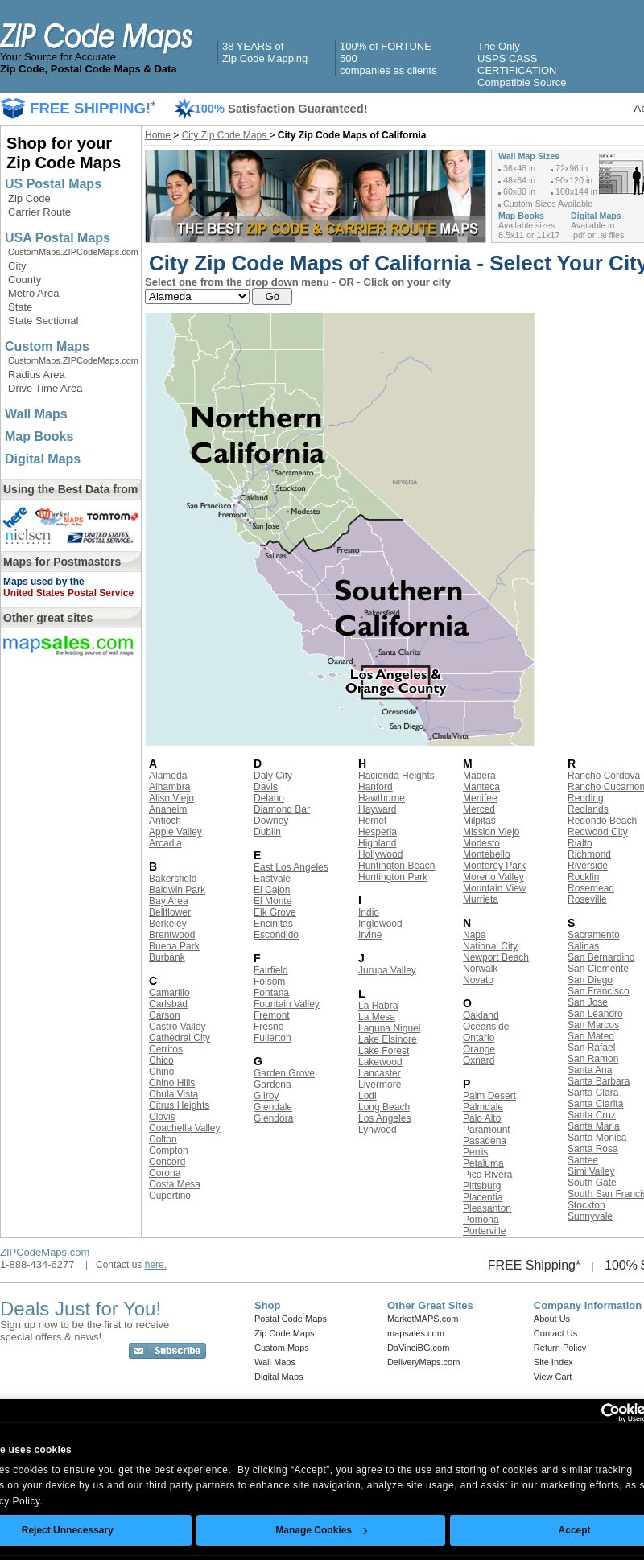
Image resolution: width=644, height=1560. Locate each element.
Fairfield (271, 970)
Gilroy (266, 1095)
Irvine (370, 935)
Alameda (168, 775)
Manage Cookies (321, 1530)
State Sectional (43, 321)
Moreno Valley (493, 877)
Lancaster (379, 1073)
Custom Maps (47, 346)
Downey (271, 820)
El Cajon (272, 889)
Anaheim (168, 809)
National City (490, 946)
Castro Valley (177, 1026)
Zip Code (29, 198)
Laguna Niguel (389, 1028)
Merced (479, 809)
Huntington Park (392, 877)
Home (158, 135)
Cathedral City (179, 1037)
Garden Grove (284, 1073)
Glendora (273, 1118)
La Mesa (376, 1017)
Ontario (478, 1037)
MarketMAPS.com (423, 1318)
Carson (164, 1015)
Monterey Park (494, 865)
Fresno (268, 1026)
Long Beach (384, 1107)
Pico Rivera (487, 1174)
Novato (478, 980)
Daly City (273, 775)
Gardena (272, 1084)
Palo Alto (482, 1118)
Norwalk (480, 968)
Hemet (372, 820)
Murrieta (480, 899)
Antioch (165, 820)
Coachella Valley (185, 1128)
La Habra (378, 1005)
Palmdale (483, 1107)
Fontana (271, 992)
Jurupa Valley (387, 970)
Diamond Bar (282, 809)
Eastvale (272, 878)
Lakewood (380, 1062)
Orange (479, 1049)
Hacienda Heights (396, 775)
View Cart (553, 1376)
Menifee (480, 798)
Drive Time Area (45, 388)
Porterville (484, 1231)
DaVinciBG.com (418, 1347)
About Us (552, 1318)
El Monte (272, 901)
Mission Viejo (491, 832)
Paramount (486, 1129)
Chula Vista (173, 1094)
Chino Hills (172, 1083)
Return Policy (560, 1347)
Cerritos (166, 1049)
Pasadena (484, 1140)
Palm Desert (489, 1095)
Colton (163, 1139)
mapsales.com (415, 1333)
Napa (474, 935)
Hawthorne (381, 798)
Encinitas (273, 923)
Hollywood (380, 854)
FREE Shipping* (534, 1265)
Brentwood (172, 935)
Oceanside (486, 1026)
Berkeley (168, 923)
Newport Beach (496, 957)
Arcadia (165, 843)
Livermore (379, 1084)
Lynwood (377, 1129)
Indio (368, 912)
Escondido (276, 935)
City (17, 266)
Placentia (482, 1197)
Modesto (481, 843)
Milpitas (479, 820)
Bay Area (168, 901)
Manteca (481, 786)
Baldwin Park (177, 889)
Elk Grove (275, 912)
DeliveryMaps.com (423, 1362)
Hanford (375, 786)
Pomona (481, 1219)
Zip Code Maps (284, 1333)
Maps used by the (44, 581)
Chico (161, 1060)
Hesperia (377, 832)
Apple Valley (175, 832)
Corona (164, 1173)
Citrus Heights (179, 1105)
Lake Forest (383, 1050)
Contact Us (555, 1333)
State (20, 307)
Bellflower (170, 912)
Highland (377, 843)
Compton (168, 1150)
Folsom (269, 981)
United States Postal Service (68, 593)
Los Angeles (384, 1118)
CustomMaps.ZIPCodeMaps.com (73, 252)
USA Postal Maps (57, 238)
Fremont (272, 1015)
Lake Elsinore (387, 1039)
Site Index (553, 1362)
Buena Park (174, 946)
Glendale (273, 1107)
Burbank (167, 957)
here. (156, 1264)
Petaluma (483, 1163)
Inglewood (380, 923)
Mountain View (494, 888)
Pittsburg (482, 1186)
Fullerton (272, 1037)
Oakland (481, 1015)
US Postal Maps (53, 184)
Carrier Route (39, 212)
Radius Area (36, 374)
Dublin (267, 832)
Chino (161, 1071)
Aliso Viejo (171, 798)
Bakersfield (172, 878)
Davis (266, 786)
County (24, 280)
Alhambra (169, 786)
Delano (269, 798)
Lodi (367, 1095)
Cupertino (170, 1195)
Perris (475, 1152)
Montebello (486, 854)
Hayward (377, 809)
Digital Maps (42, 459)
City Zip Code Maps (226, 135)
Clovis (162, 1116)
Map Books (39, 436)
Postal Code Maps (290, 1318)
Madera (479, 775)
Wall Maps (36, 414)
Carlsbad (168, 1004)
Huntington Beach (396, 865)
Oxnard (478, 1060)
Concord (167, 1161)
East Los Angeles (291, 867)
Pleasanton (487, 1208)
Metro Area (34, 293)
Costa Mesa (174, 1184)
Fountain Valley (287, 1004)
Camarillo (169, 992)
